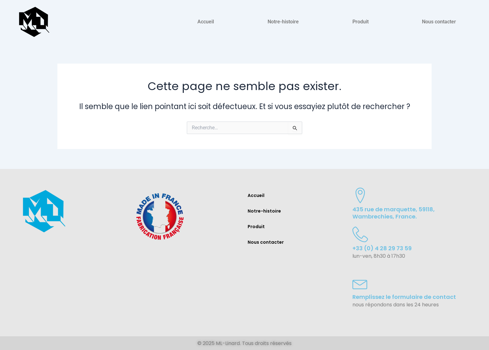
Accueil (205, 22)
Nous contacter (439, 22)
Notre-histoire (283, 22)
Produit (360, 22)
